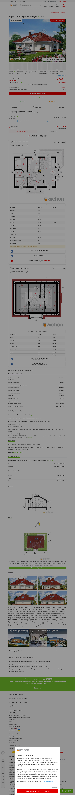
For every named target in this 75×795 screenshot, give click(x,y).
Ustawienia (54, 787)
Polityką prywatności (48, 781)
